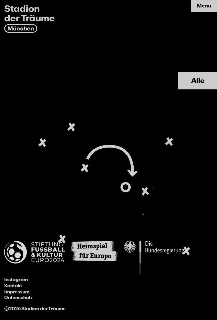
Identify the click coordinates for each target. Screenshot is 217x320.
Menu (204, 6)
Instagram (16, 279)
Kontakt (13, 286)
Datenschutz (18, 297)
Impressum (16, 292)
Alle (197, 80)
